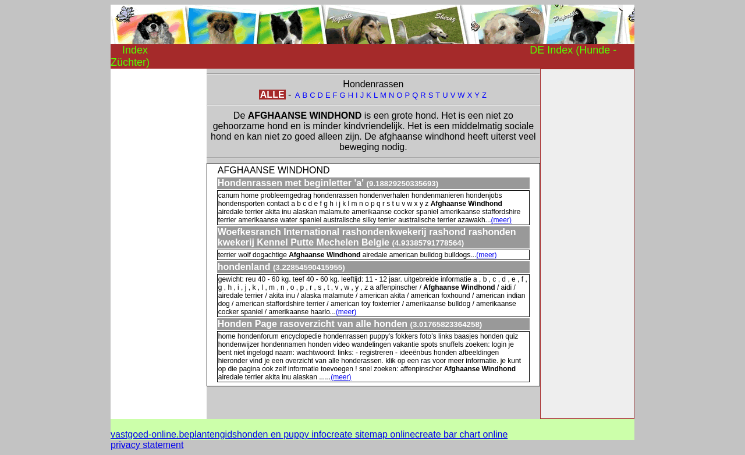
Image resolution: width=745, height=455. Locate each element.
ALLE (272, 94)
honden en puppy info (282, 434)
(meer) (501, 220)
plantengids (213, 434)
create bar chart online (461, 434)
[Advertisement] (157, 243)
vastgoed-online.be (150, 434)
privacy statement (147, 445)
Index (135, 50)
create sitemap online (371, 434)
